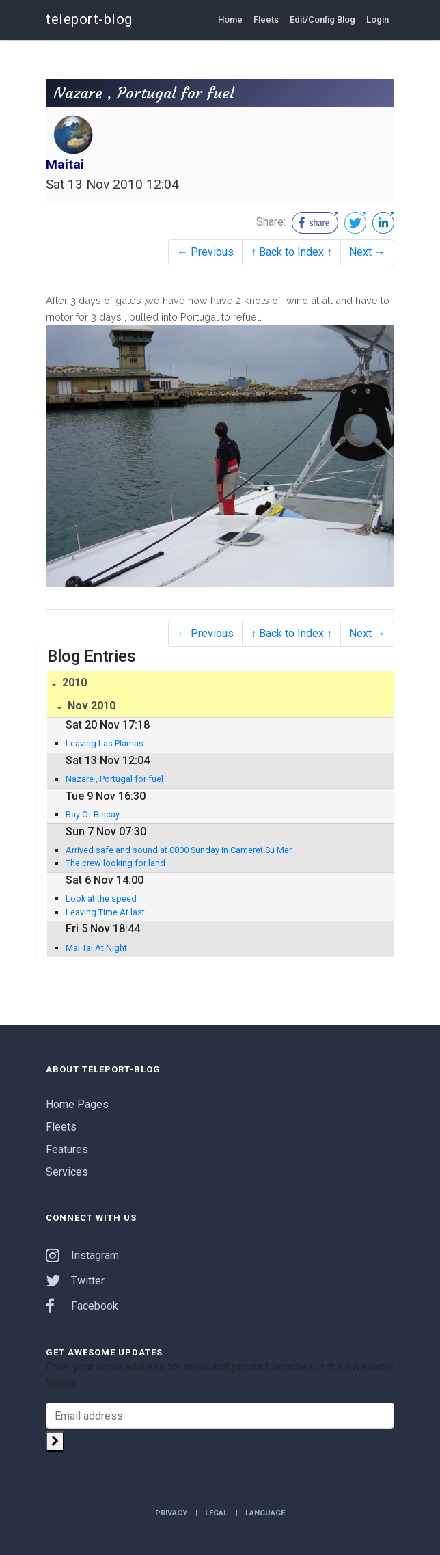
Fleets (266, 19)
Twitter (75, 1280)
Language (265, 1513)
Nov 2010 (90, 705)
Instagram (82, 1255)
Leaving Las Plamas (104, 743)
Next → (367, 251)
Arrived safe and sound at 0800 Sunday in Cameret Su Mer (179, 850)
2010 (73, 682)
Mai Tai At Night (96, 948)
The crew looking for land (115, 863)
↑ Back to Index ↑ (291, 251)
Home (230, 19)
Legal (216, 1513)
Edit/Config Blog (322, 19)
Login (377, 19)
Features (67, 1149)
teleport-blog (89, 19)
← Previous (205, 251)
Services (67, 1171)
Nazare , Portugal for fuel (114, 779)
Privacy (171, 1513)
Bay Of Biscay (93, 814)
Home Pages (77, 1104)
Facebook (82, 1306)
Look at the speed (101, 898)
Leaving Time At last (105, 912)
